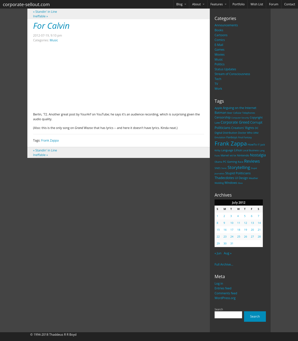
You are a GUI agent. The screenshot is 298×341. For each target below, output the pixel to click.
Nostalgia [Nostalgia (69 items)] (258, 155)
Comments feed (226, 293)
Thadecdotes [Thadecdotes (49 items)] (224, 178)
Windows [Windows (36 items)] (230, 183)
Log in (219, 283)
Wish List (256, 4)
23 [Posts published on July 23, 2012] (225, 236)
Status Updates (225, 69)
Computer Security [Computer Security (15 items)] (240, 117)
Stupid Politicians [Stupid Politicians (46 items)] (238, 173)
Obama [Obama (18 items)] (218, 161)
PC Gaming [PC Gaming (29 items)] (230, 161)
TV (216, 84)
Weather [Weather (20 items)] (253, 178)
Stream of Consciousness (232, 74)
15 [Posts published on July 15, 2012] (218, 229)
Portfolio (238, 4)
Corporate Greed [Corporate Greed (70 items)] (235, 122)
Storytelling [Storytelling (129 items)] (238, 167)
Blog (179, 4)
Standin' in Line (45, 12)
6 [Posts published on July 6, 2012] (251, 216)
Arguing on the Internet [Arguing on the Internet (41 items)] (239, 108)
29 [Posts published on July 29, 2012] (218, 243)
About (196, 4)
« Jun (218, 253)
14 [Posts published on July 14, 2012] (259, 223)
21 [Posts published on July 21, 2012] (259, 229)
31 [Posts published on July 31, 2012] (231, 243)
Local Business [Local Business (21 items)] (251, 150)
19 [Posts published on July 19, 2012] (245, 229)
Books (219, 30)
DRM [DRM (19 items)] (255, 132)
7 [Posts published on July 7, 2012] (258, 216)
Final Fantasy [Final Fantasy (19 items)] (245, 137)
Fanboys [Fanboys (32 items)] (231, 137)
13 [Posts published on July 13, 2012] (252, 223)
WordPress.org (225, 298)
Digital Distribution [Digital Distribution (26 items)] (226, 132)
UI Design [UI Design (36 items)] (241, 178)
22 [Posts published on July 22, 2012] (218, 236)
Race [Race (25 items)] (240, 161)
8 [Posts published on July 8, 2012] (217, 223)
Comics (220, 40)
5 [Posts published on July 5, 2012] (245, 216)
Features (216, 4)
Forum (273, 4)
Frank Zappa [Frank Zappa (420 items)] (231, 143)
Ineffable (40, 16)
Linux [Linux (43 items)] (238, 150)
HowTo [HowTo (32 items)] (252, 144)
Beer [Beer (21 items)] (229, 112)
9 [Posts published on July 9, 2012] (224, 223)
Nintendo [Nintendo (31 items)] (243, 155)
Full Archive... (224, 264)
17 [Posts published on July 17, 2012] (231, 229)
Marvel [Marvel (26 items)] (225, 155)
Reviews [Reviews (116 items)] (252, 161)
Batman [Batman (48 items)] (220, 112)
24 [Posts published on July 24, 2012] (231, 236)
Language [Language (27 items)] (227, 150)
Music (219, 59)
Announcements (226, 25)
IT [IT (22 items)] (259, 144)
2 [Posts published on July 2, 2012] (224, 216)
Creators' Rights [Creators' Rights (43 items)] (242, 128)
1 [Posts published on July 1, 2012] (217, 216)
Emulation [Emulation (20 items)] (220, 137)
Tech (218, 79)
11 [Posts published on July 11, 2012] (238, 223)
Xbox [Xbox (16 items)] (240, 183)
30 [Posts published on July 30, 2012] (225, 243)
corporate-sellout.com (26, 4)
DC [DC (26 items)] (256, 128)
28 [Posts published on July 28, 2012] (259, 236)
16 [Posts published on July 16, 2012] (225, 229)
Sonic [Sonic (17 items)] (224, 168)
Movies (220, 54)
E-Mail (219, 45)
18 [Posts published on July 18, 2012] (238, 229)
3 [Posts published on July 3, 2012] (231, 216)
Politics (219, 64)
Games (219, 49)
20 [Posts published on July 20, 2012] (252, 229)
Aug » (227, 253)
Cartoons (221, 35)
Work (218, 88)
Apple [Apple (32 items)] (218, 108)
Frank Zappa (50, 140)
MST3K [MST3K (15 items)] (233, 155)
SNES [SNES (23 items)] (217, 168)
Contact (289, 4)
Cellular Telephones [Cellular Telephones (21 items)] (244, 112)
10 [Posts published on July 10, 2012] (231, 223)
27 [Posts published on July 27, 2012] (252, 236)
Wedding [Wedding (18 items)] (219, 182)
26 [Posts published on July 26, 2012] (245, 236)
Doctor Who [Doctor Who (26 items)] (245, 132)
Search (219, 309)
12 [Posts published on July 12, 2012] (245, 223)
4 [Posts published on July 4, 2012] (238, 216)
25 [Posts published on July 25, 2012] (238, 236)
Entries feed (223, 288)
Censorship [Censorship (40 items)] (223, 117)
